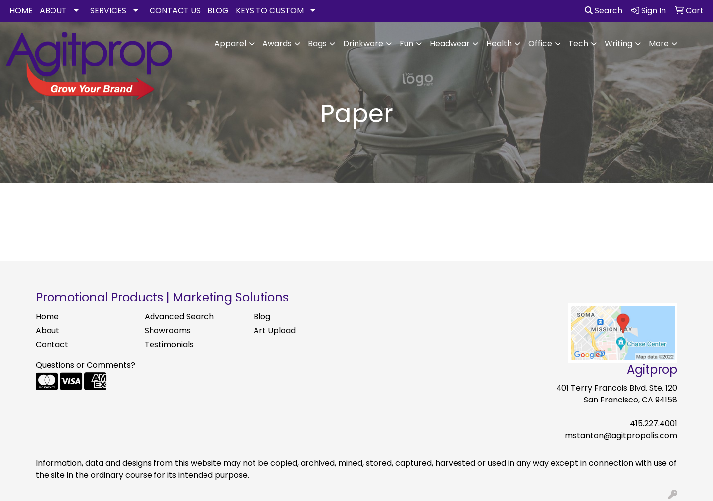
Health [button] (499, 43)
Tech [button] (578, 43)
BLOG (218, 10)
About (47, 330)
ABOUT (53, 10)
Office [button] (540, 43)
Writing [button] (618, 43)
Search (603, 10)
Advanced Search (179, 316)
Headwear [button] (450, 43)
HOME (21, 10)
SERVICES (108, 10)
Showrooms (168, 330)
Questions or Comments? (85, 365)
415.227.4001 (653, 423)
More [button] (659, 43)
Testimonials (169, 344)
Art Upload (275, 330)
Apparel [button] (230, 43)
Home (47, 316)
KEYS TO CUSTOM (270, 10)
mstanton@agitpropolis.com (621, 435)
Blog (262, 316)
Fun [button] (406, 43)
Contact (52, 344)
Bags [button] (317, 43)
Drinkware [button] (363, 43)
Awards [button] (277, 43)
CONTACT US (175, 10)
